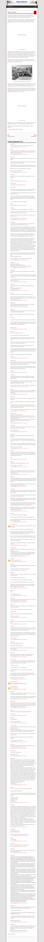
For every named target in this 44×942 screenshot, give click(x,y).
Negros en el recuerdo (12, 12)
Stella (11, 787)
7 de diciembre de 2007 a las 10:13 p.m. (18, 931)
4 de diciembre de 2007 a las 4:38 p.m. (18, 656)
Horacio (11, 744)
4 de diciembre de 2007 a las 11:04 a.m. (18, 386)
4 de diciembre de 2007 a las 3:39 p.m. (18, 639)
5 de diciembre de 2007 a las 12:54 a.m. (18, 835)
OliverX (11, 262)
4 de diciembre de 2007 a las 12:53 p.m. (18, 474)
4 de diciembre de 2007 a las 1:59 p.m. (18, 545)
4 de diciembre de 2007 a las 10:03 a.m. (18, 281)
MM (11, 461)
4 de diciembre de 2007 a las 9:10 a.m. (18, 172)
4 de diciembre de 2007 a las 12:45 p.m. (18, 459)
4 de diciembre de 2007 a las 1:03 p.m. (18, 486)
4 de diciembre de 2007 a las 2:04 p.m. (18, 561)
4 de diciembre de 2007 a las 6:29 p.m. (18, 741)
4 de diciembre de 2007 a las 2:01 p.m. (18, 556)
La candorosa (12, 725)
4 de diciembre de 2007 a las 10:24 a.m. (18, 300)
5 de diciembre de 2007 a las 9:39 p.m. (18, 852)
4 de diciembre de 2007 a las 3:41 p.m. (18, 650)
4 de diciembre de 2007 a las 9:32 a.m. (18, 205)
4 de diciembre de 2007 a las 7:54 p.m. (18, 784)
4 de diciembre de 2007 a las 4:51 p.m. (18, 683)
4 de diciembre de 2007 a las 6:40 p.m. (18, 748)
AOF (11, 149)
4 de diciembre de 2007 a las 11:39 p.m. (18, 802)
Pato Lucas (12, 750)
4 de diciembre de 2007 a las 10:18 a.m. (18, 290)
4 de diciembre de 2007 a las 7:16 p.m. (18, 755)
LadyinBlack (12, 360)
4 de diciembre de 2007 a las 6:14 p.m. (18, 715)
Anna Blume (12, 183)
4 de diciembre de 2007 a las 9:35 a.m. (18, 219)
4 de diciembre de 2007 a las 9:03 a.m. (18, 154)
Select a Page (10, 6)
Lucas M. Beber (13, 524)
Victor (11, 389)
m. (10, 469)
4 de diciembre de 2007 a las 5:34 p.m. (18, 707)
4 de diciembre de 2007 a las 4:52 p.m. (18, 689)
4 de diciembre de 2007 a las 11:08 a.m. (18, 394)
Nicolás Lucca (12, 547)
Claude (11, 558)
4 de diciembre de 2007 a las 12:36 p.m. (18, 448)
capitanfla (12, 590)
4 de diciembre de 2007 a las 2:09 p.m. (18, 570)
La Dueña (12, 222)
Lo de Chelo (12, 659)
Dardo (11, 604)
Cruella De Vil (12, 413)
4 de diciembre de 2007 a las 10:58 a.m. (18, 372)
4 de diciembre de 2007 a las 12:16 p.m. (18, 431)
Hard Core (12, 701)
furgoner (11, 626)
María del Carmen (13, 681)
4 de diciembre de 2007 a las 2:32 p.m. (18, 595)
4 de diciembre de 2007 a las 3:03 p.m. (18, 617)
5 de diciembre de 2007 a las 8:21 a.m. (18, 846)
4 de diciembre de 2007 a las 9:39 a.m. (18, 267)
